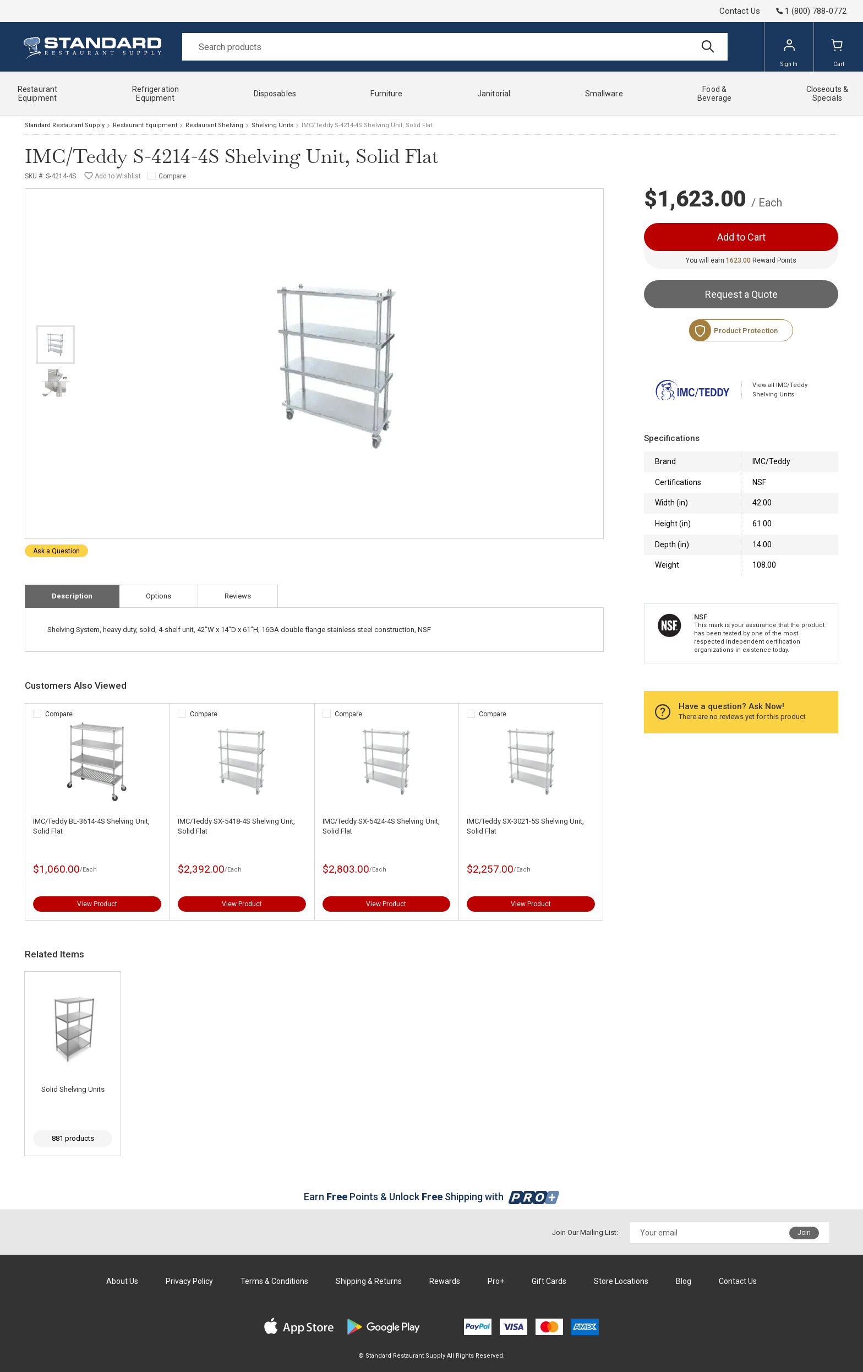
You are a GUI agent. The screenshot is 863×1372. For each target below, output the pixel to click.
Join (804, 1233)
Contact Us (739, 11)
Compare (172, 176)
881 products (73, 1138)
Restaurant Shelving (214, 125)
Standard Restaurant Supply (65, 125)
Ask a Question (56, 551)
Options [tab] (158, 596)
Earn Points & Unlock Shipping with (432, 1196)
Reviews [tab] (238, 596)
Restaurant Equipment (145, 125)
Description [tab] (72, 596)
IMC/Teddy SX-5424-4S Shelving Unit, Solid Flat (381, 826)
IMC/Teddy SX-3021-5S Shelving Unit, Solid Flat (525, 826)
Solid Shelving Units (73, 1089)
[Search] (455, 47)
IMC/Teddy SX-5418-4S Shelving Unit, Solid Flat (236, 826)
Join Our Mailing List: (585, 1232)
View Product (97, 904)
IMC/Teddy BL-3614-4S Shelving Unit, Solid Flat (91, 826)
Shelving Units (272, 125)
